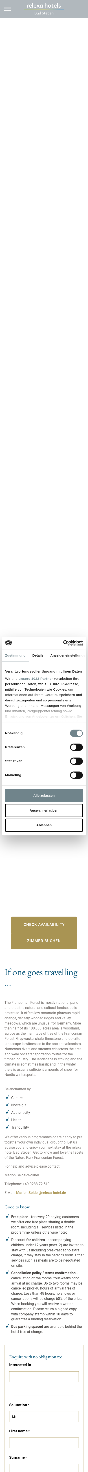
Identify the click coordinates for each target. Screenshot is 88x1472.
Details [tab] (38, 655)
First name (18, 1431)
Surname (17, 1457)
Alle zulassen (44, 795)
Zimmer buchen (44, 940)
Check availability (44, 924)
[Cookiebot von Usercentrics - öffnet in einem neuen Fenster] (63, 643)
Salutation (18, 1405)
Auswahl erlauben (44, 810)
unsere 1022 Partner (36, 678)
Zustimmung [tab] (15, 655)
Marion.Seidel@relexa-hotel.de (41, 1193)
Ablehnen (44, 825)
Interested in (20, 1364)
